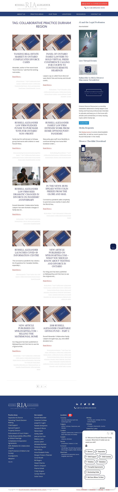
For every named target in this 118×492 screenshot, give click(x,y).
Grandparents (13, 456)
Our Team (53, 14)
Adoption (11, 459)
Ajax (94, 420)
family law (60, 292)
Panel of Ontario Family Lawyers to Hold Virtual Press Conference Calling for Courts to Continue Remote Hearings (57, 62)
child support (59, 213)
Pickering (90, 420)
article (69, 89)
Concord (72, 448)
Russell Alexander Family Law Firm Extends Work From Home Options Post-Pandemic (56, 128)
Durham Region (91, 421)
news (60, 157)
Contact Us (96, 14)
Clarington (90, 426)
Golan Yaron (38, 476)
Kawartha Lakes (92, 429)
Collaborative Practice (27, 83)
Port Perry (103, 420)
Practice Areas (36, 14)
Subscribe (84, 123)
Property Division (14, 431)
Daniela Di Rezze (40, 428)
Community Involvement (30, 153)
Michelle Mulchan (40, 444)
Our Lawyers (38, 415)
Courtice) (103, 426)
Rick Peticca (38, 450)
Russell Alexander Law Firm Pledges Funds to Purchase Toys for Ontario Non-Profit (26, 128)
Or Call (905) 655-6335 (96, 8)
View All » (10, 462)
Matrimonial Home (33, 365)
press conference (62, 94)
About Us (21, 14)
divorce (25, 221)
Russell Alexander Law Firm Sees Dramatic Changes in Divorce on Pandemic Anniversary (26, 194)
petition (55, 94)
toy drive (38, 160)
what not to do (67, 297)
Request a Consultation (94, 3)
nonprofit (56, 364)
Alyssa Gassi (38, 431)
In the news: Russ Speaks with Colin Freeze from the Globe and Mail (57, 190)
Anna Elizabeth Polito (41, 452)
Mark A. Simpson (40, 466)
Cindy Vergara (39, 471)
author (32, 274)
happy (51, 361)
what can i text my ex (57, 297)
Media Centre (86, 132)
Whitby (89, 418)
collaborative (59, 285)
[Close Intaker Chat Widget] (111, 433)
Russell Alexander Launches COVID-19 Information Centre (26, 252)
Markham (72, 454)
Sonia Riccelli (38, 458)
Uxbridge (98, 420)
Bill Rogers (38, 460)
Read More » (16, 77)
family (23, 160)
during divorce (53, 292)
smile (56, 366)
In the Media (53, 89)
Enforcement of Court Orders (18, 433)
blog (36, 274)
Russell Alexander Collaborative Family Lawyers (33, 489)
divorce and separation (34, 86)
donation (52, 359)
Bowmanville (97, 426)
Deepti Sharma (39, 463)
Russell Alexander (30, 88)
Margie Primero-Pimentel (43, 455)
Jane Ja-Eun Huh (39, 436)
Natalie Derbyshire (40, 426)
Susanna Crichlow (40, 420)
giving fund (68, 359)
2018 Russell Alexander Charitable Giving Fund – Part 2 (57, 328)
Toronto (38, 88)
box (70, 350)
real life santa (63, 364)
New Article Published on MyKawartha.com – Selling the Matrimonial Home (26, 331)
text (50, 297)
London (72, 432)
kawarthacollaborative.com (60, 294)
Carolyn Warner (39, 474)
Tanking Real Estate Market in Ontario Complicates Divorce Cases (26, 58)
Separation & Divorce (15, 418)
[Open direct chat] (108, 433)
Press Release (20, 81)
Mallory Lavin (39, 439)
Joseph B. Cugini (39, 423)
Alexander (64, 89)
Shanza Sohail (39, 468)
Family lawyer (22, 88)
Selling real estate (35, 367)
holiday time (56, 361)
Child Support (13, 425)
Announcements (18, 153)
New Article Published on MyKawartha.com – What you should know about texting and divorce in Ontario (57, 258)
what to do (64, 299)
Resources (81, 14)
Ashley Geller (38, 434)
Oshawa (89, 424)
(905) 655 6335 (90, 408)
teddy (64, 366)
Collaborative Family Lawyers (51, 92)
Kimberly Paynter (40, 447)
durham (56, 157)
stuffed (60, 366)
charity (46, 352)
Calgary (72, 426)
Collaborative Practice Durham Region (30, 277)
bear (67, 350)
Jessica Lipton (39, 442)
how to (50, 294)
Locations (66, 14)
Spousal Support (14, 428)
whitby (69, 299)
